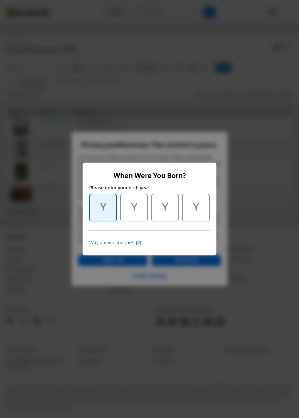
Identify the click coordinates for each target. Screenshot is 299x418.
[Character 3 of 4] (165, 207)
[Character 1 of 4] (103, 207)
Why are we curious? (115, 243)
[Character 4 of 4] (196, 207)
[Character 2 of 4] (134, 207)
